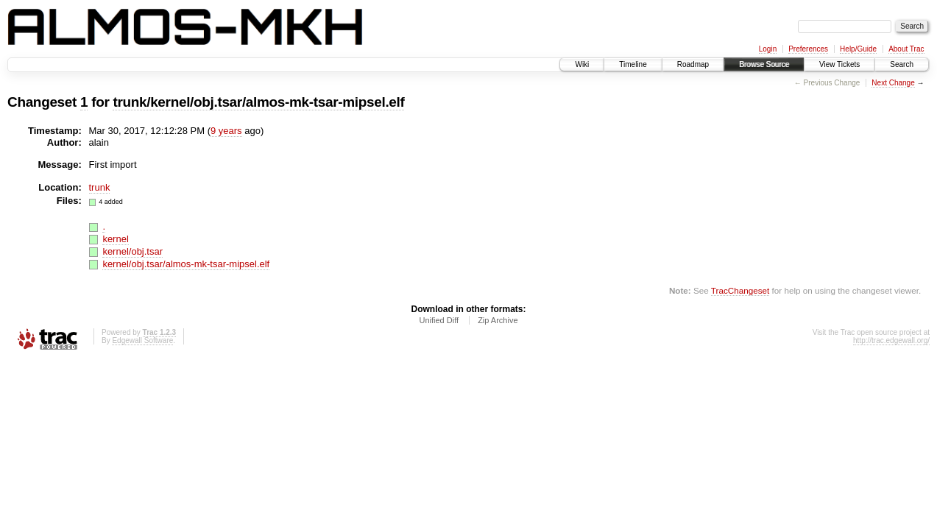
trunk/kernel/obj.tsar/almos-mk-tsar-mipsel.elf (258, 102)
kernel (115, 238)
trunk (99, 187)
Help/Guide (858, 49)
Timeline (632, 64)
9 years (226, 130)
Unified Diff (439, 320)
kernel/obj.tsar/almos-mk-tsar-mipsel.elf (185, 263)
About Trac (906, 49)
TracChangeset (740, 290)
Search (901, 64)
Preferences (808, 49)
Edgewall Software (142, 340)
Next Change (892, 83)
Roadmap (693, 64)
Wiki (582, 64)
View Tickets (839, 64)
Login (768, 49)
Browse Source (764, 64)
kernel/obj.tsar (132, 251)
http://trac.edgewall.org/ (891, 340)
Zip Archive (497, 320)
